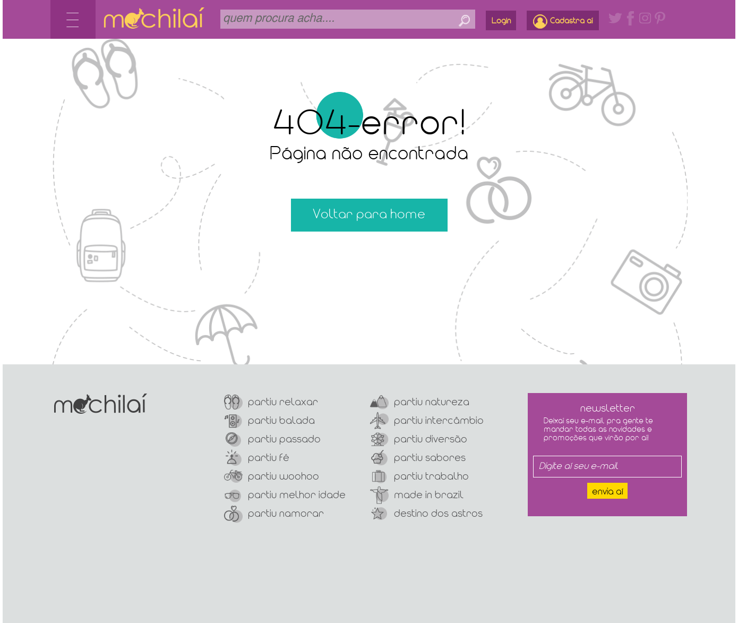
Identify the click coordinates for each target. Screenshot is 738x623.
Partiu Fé (256, 458)
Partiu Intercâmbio (427, 421)
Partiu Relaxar (271, 402)
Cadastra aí (563, 21)
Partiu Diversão (418, 439)
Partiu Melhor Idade (285, 495)
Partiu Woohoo (271, 476)
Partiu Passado (272, 439)
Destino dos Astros (426, 514)
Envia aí (607, 492)
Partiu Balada (269, 421)
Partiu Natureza (419, 402)
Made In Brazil (417, 495)
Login (501, 21)
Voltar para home (369, 215)
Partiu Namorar (274, 514)
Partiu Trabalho (419, 476)
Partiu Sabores (418, 458)
